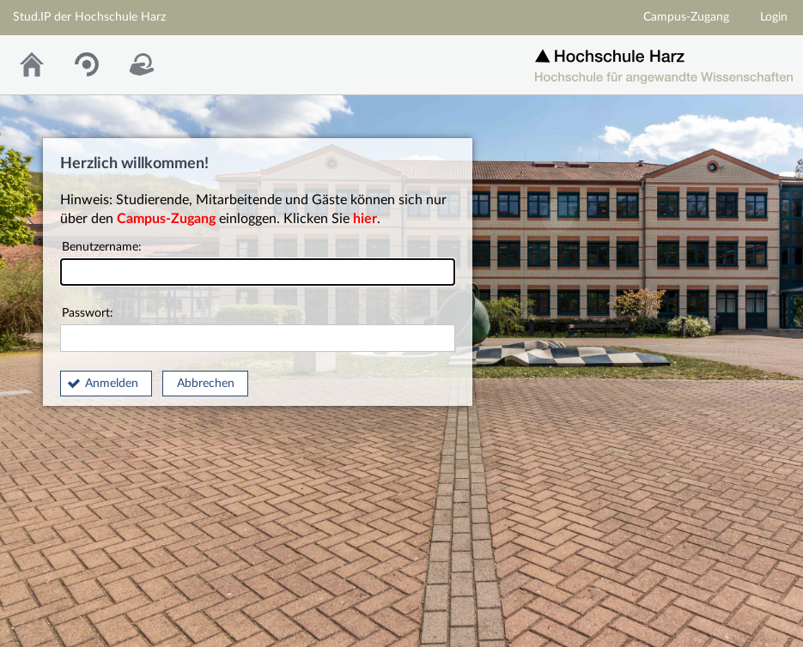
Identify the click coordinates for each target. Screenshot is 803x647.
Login (774, 17)
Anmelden (111, 384)
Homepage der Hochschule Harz (664, 60)
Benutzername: (257, 264)
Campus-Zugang (686, 17)
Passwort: (257, 330)
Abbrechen (205, 384)
